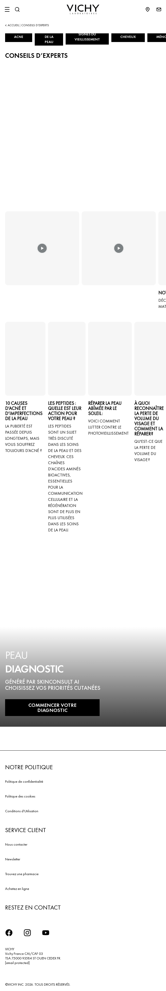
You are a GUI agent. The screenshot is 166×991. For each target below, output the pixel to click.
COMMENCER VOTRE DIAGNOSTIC (52, 707)
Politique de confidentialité (24, 781)
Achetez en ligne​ (17, 888)
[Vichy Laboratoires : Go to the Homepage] (83, 9)
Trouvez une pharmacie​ (22, 874)
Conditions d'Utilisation (21, 811)
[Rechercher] (17, 9)
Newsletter (12, 859)
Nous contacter (16, 844)
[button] (42, 251)
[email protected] (17, 962)
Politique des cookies (20, 796)
